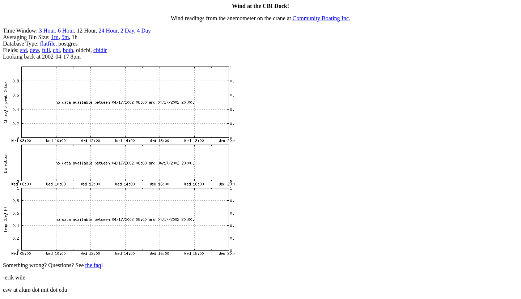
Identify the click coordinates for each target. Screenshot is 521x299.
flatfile (48, 43)
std (23, 50)
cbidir (100, 50)
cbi (56, 50)
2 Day (127, 30)
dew (34, 50)
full (46, 50)
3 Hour (47, 30)
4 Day (144, 30)
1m (54, 37)
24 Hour (108, 30)
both (68, 50)
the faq (93, 265)
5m (65, 37)
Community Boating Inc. (322, 18)
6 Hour (66, 30)
